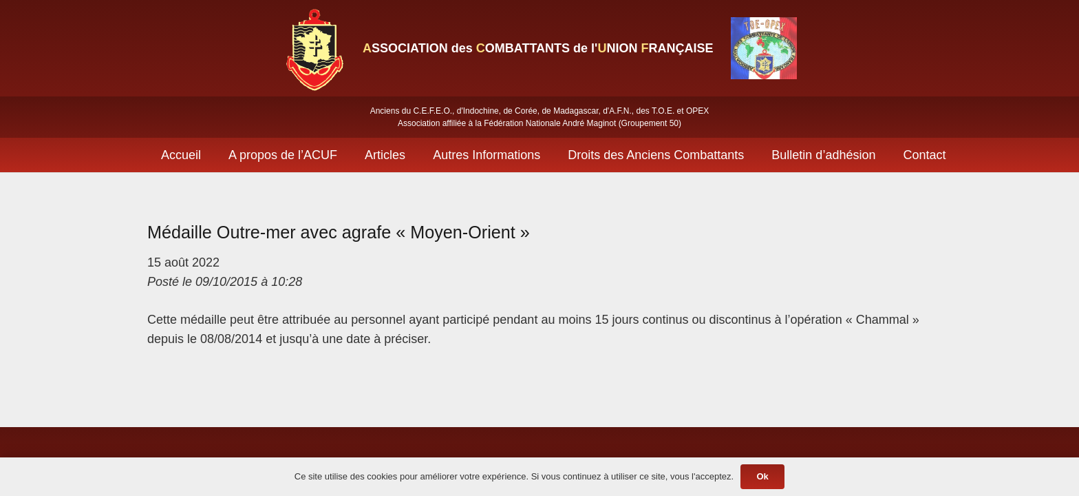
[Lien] (313, 48)
